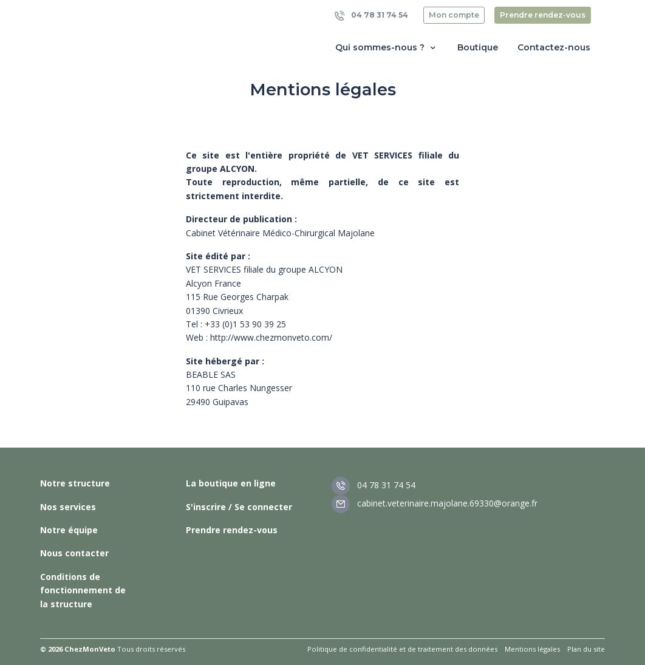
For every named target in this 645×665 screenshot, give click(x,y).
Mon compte (454, 14)
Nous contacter (74, 553)
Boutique (477, 47)
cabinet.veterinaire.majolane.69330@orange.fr (435, 503)
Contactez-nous (553, 47)
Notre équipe (69, 530)
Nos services (68, 507)
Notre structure (75, 483)
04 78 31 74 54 (371, 15)
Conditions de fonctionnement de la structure (83, 590)
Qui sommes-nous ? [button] (386, 47)
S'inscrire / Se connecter (239, 507)
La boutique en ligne (231, 483)
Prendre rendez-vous (542, 14)
